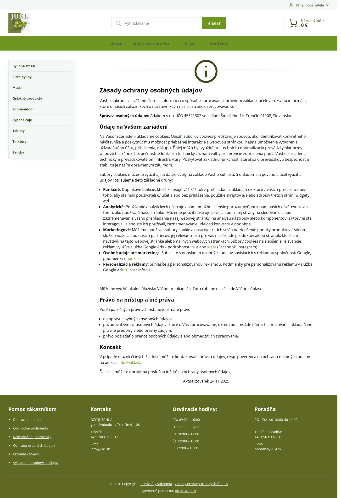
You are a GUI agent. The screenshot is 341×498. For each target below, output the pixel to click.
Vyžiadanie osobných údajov (35, 462)
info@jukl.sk (129, 362)
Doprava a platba (27, 419)
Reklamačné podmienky (32, 437)
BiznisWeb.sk (185, 490)
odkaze (135, 258)
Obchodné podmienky (31, 428)
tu (193, 247)
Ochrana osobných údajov (34, 445)
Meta (212, 247)
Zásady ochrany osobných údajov (201, 483)
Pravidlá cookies (26, 454)
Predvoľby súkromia (156, 483)
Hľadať (213, 23)
